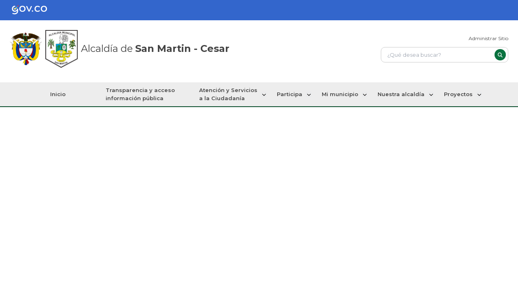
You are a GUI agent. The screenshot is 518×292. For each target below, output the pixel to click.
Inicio (60, 94)
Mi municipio (341, 94)
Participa (291, 94)
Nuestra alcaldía (401, 94)
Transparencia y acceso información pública (142, 94)
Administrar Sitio (488, 38)
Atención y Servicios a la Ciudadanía (231, 94)
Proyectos (457, 94)
